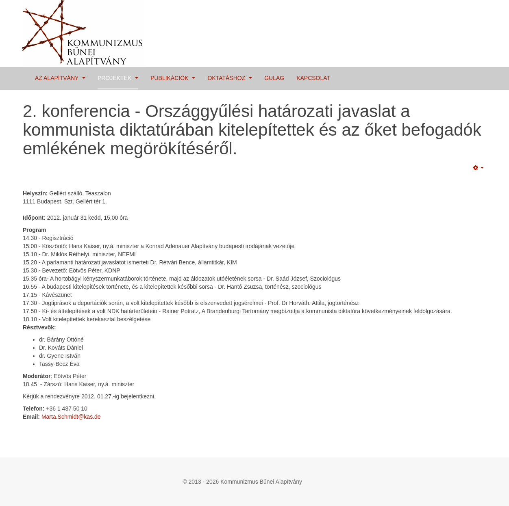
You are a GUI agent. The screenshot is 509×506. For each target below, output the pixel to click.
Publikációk (172, 78)
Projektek (118, 78)
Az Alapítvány (60, 78)
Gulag (274, 78)
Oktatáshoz (229, 78)
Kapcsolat (313, 78)
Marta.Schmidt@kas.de (71, 416)
